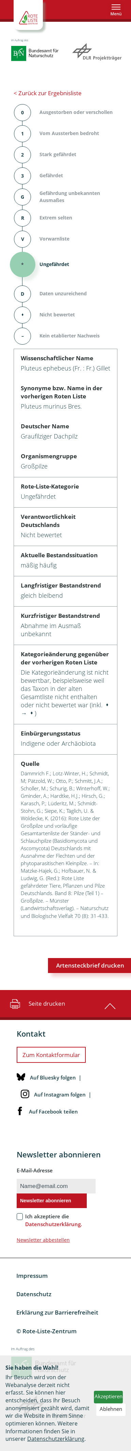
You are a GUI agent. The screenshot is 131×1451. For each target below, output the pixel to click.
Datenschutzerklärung (55, 1438)
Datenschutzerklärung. (53, 1224)
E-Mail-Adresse (35, 1170)
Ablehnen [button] (111, 1408)
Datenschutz (33, 1294)
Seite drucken (36, 1003)
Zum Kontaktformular (51, 1055)
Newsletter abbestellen (43, 1240)
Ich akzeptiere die (53, 1220)
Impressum (32, 1276)
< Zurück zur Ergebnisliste (48, 93)
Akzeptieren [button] (108, 1396)
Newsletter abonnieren (45, 1200)
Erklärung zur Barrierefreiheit (57, 1312)
